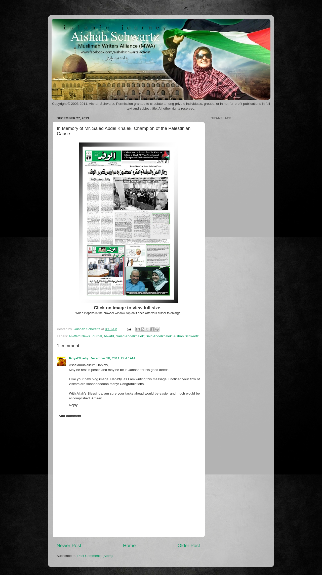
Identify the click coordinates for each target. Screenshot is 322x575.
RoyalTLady (78, 358)
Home (129, 545)
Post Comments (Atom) (95, 556)
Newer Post (69, 545)
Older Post (189, 545)
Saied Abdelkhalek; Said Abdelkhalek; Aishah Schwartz (157, 336)
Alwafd (109, 336)
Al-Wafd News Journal (85, 336)
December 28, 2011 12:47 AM (112, 358)
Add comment (70, 416)
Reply (73, 405)
